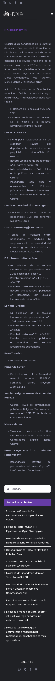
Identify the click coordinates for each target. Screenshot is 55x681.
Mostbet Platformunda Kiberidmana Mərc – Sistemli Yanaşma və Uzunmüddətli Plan (27, 589)
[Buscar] (8, 489)
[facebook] (15, 2)
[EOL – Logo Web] (13, 12)
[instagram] (4, 2)
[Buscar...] (27, 489)
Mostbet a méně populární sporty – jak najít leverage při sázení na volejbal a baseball (27, 616)
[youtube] (21, 2)
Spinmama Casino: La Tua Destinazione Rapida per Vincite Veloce (24, 515)
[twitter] (10, 2)
